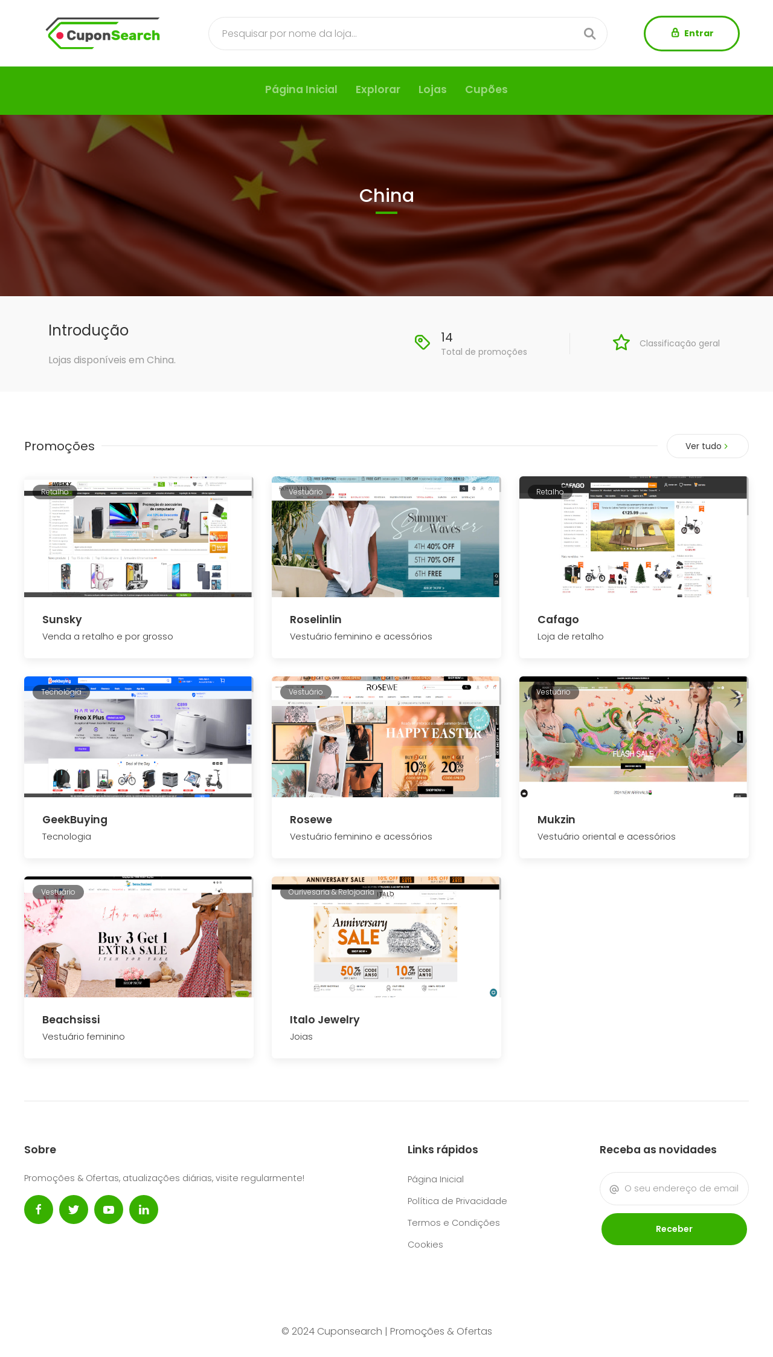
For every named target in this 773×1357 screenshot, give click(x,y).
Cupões (486, 89)
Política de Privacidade (457, 1201)
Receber (674, 1229)
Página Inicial (301, 89)
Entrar (692, 33)
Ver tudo (707, 446)
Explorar (378, 89)
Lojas (433, 89)
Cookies (425, 1245)
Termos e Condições (454, 1223)
